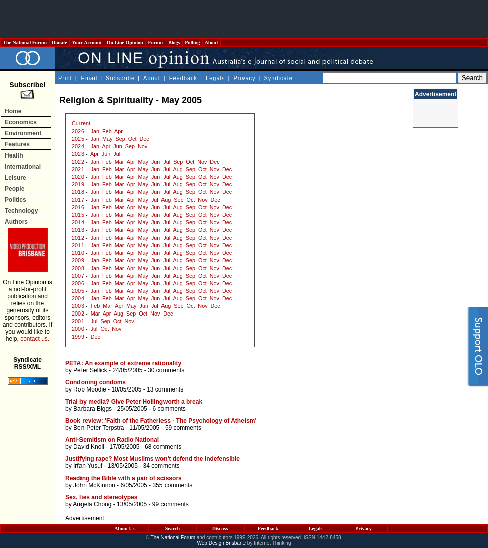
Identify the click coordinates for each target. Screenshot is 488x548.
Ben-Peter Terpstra (98, 427)
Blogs (174, 42)
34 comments (161, 465)
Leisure (15, 177)
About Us (124, 528)
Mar (119, 162)
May (107, 139)
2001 (78, 321)
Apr (118, 131)
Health (14, 155)
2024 (78, 146)
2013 (78, 230)
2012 (78, 237)
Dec (144, 139)
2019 (78, 184)
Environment (23, 133)
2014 (78, 222)
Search (172, 528)
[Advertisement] (244, 19)
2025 (78, 139)
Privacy (244, 78)
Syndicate (278, 78)
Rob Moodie (89, 389)
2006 (78, 283)
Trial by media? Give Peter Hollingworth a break (133, 401)
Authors (16, 221)
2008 (78, 268)
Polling (192, 42)
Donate (60, 42)
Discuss (220, 528)
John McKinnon (94, 485)
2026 (78, 131)
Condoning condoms (95, 382)
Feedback (183, 78)
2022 (78, 162)
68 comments (163, 446)
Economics (21, 122)
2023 (78, 154)
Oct (132, 139)
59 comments (183, 427)
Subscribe (120, 78)
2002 (78, 313)
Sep (120, 139)
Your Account (87, 42)
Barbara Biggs (92, 408)
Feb (107, 131)
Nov (142, 146)
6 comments (168, 408)
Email (89, 78)
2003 (78, 306)
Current (81, 123)
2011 (78, 245)
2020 (78, 177)
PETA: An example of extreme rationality (123, 363)
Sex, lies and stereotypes (101, 497)
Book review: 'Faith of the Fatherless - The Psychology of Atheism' (160, 420)
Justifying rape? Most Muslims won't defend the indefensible (152, 458)
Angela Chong (92, 504)
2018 (78, 192)
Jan (95, 131)
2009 (78, 260)
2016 (78, 207)
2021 (78, 169)
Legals (215, 78)
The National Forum (25, 42)
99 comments (170, 504)
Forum (155, 42)
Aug (178, 169)
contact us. (34, 338)
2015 (78, 215)
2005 (78, 291)
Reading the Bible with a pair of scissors (123, 478)
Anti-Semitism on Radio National (112, 439)
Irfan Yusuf (87, 465)
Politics (15, 199)
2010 (78, 253)
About (211, 42)
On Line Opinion (124, 42)
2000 (78, 329)
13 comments (165, 389)
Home (13, 111)
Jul (116, 154)
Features (17, 144)
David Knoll (88, 446)
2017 (78, 200)
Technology (21, 210)
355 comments (172, 485)
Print (65, 78)
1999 (78, 337)
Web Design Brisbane (221, 543)
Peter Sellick (90, 370)
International (23, 166)
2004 (78, 298)
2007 (78, 276)
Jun (117, 146)
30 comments (166, 370)
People (14, 188)
